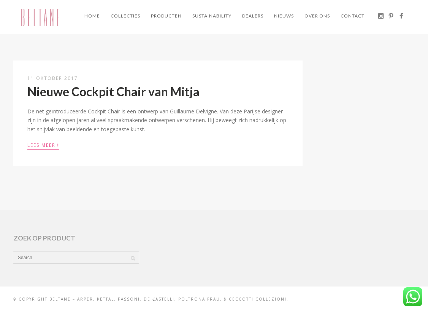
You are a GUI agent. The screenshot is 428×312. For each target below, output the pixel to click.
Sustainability (211, 16)
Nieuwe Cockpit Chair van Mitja (113, 91)
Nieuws (284, 16)
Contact (353, 16)
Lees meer (43, 144)
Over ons (317, 16)
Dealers (252, 16)
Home (92, 16)
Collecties (125, 16)
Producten (166, 16)
